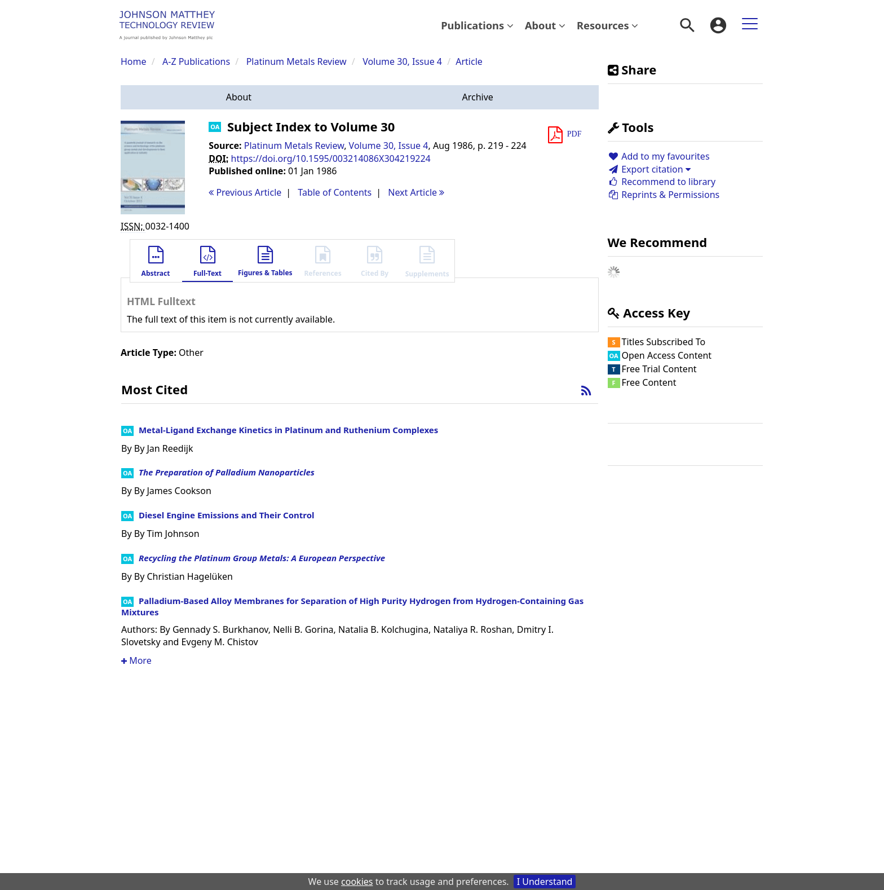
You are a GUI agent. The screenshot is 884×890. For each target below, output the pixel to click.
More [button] (136, 660)
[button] (239, 97)
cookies (357, 881)
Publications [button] (477, 25)
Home (134, 61)
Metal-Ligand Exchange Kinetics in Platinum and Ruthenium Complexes (288, 429)
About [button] (545, 25)
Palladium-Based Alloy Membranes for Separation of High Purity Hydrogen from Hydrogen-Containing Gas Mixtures (352, 606)
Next (416, 192)
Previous (245, 192)
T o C (335, 192)
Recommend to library (662, 181)
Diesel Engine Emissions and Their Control (227, 515)
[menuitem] (477, 25)
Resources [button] (607, 25)
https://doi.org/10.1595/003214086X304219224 (331, 158)
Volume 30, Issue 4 (403, 61)
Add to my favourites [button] (659, 156)
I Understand (545, 881)
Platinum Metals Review (296, 61)
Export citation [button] (649, 169)
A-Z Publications (196, 61)
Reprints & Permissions (664, 194)
